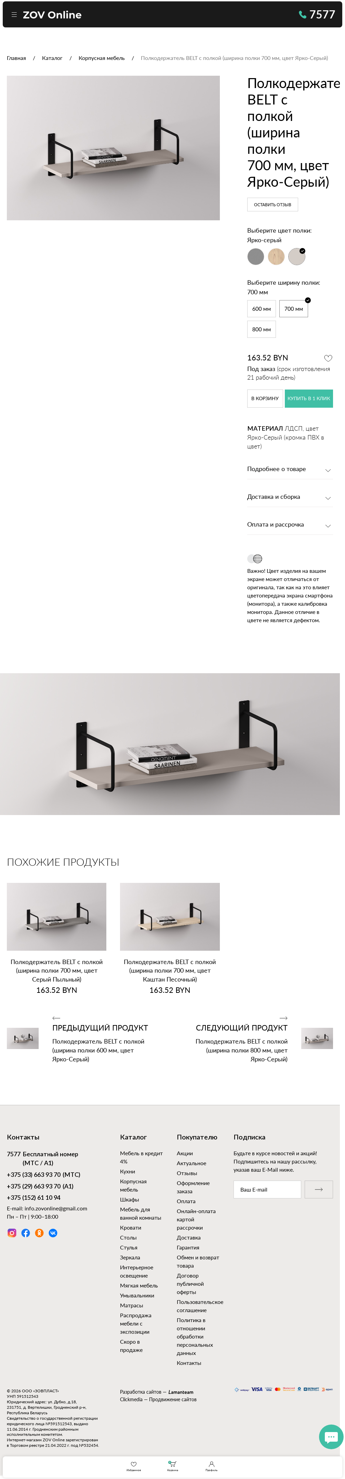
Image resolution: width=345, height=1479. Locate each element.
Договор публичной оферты (190, 1283)
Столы (128, 1237)
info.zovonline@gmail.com (56, 1208)
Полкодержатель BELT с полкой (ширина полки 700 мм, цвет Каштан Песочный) (170, 970)
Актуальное (191, 1163)
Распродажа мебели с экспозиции (135, 1323)
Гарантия (188, 1247)
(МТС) (43, 1175)
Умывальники (137, 1295)
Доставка (189, 1237)
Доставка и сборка (273, 497)
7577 (317, 14)
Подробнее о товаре (276, 469)
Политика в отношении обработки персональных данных (195, 1336)
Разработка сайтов (140, 1392)
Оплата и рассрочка (275, 525)
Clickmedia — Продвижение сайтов (158, 1399)
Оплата (186, 1201)
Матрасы (131, 1305)
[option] (113, 148)
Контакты (189, 1362)
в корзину (265, 398)
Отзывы (187, 1173)
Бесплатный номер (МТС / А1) (42, 1158)
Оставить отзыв (272, 205)
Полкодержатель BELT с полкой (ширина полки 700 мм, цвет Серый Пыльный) (57, 970)
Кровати (130, 1227)
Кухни (127, 1171)
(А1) (40, 1187)
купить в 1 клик (309, 398)
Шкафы (129, 1199)
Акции (185, 1153)
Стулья (128, 1247)
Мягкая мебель (139, 1285)
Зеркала (130, 1257)
